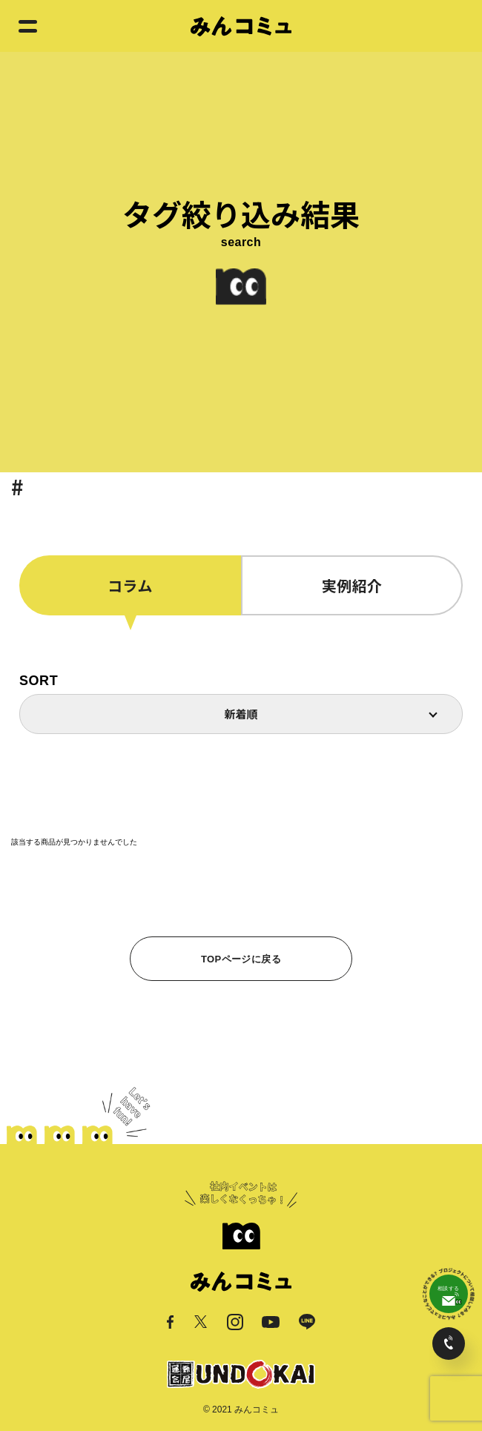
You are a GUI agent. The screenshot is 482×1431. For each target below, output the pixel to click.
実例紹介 (352, 585)
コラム (130, 585)
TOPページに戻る (241, 959)
